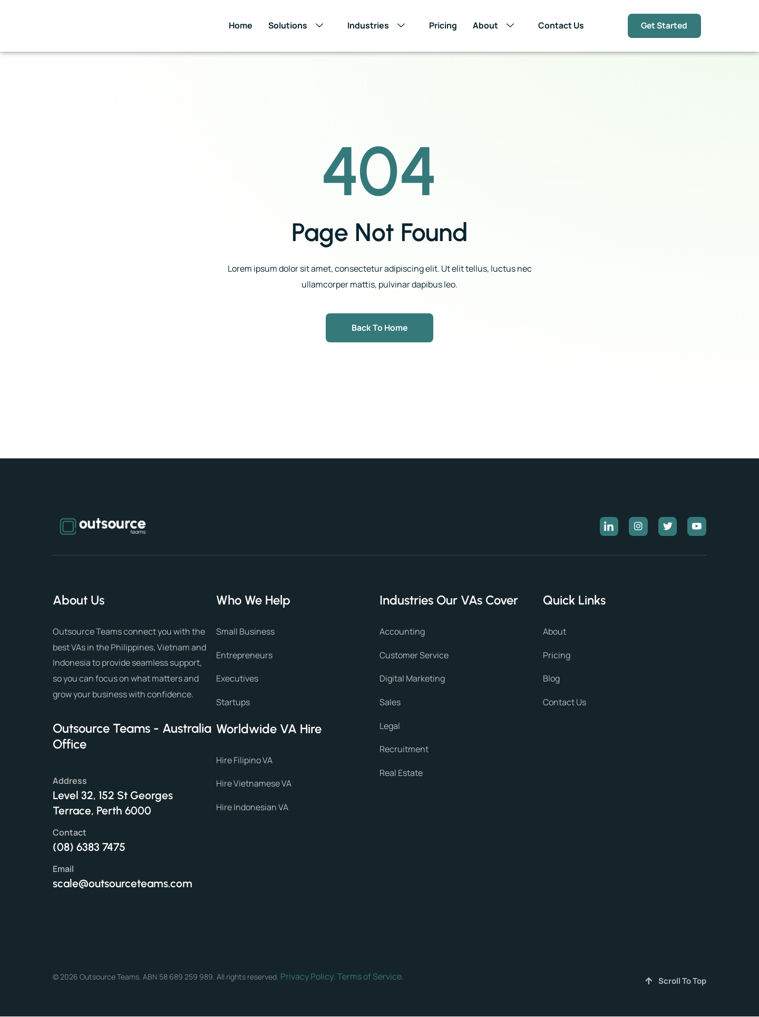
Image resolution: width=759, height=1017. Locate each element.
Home (239, 25)
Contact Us (561, 25)
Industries (378, 25)
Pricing (442, 25)
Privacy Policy (307, 977)
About (495, 25)
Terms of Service (369, 977)
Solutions (297, 25)
